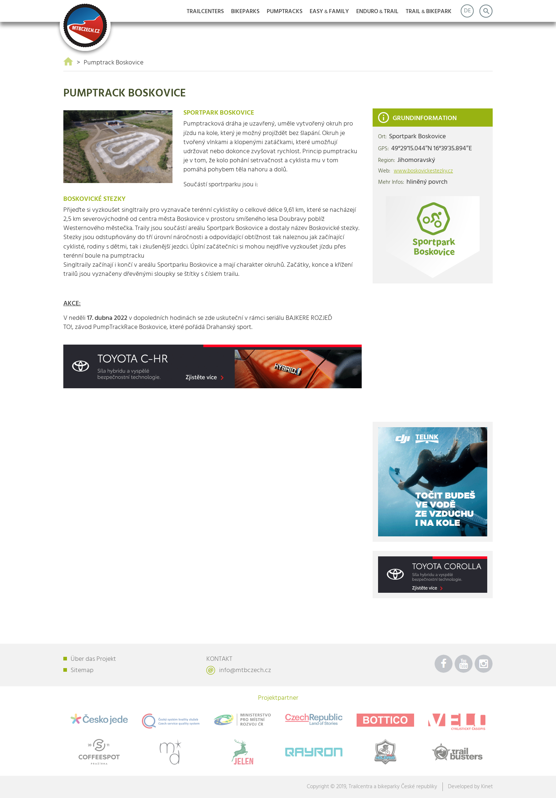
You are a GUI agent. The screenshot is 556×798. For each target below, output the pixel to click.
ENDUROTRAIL (377, 11)
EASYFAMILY (329, 11)
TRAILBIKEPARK (429, 11)
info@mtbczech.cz (245, 670)
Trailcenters (205, 11)
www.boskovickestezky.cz (423, 171)
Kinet (487, 786)
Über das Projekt (93, 659)
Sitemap (82, 670)
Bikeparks (245, 11)
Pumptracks (284, 11)
